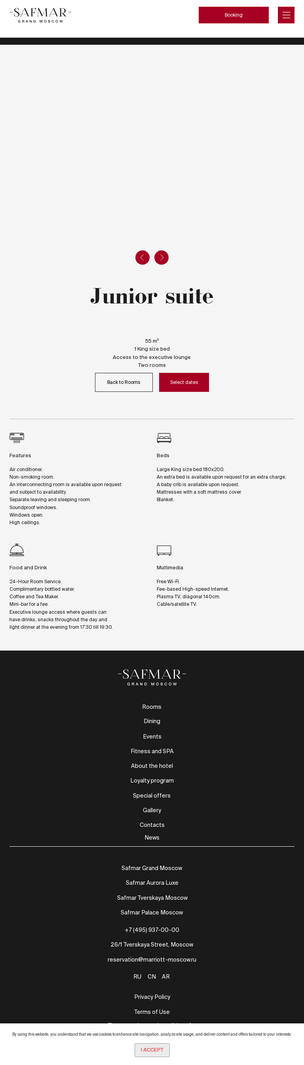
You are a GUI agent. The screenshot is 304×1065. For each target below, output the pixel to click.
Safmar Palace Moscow (152, 912)
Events (152, 736)
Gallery (152, 810)
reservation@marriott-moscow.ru (152, 959)
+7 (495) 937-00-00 (152, 930)
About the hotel (152, 766)
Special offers (152, 795)
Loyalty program (152, 780)
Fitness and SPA (152, 751)
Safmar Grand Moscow (152, 868)
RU (137, 976)
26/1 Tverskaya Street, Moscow (151, 944)
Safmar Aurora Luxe (152, 883)
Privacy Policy (152, 997)
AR (166, 976)
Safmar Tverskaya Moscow (152, 898)
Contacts (152, 825)
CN (152, 976)
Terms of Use (152, 1012)
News (152, 837)
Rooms (152, 707)
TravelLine (28, 41)
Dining (152, 721)
